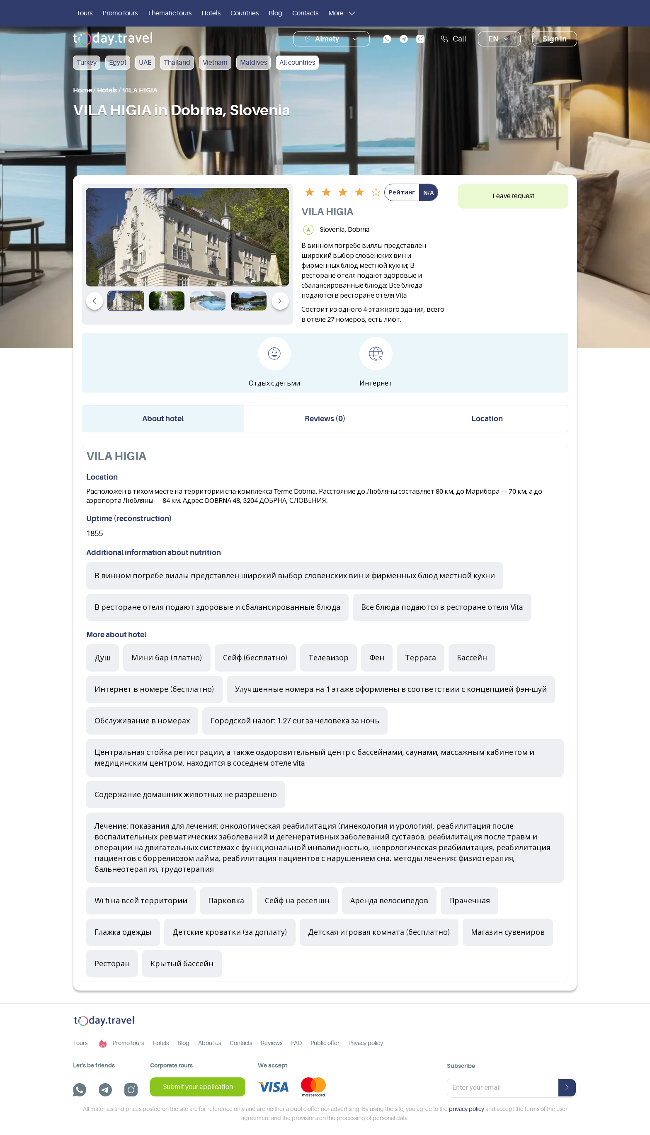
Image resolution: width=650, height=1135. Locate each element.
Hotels (211, 13)
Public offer (325, 1043)
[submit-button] (567, 1087)
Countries (244, 13)
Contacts (305, 13)
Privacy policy (365, 1043)
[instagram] (420, 39)
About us (209, 1043)
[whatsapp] (387, 39)
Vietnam (215, 62)
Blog (275, 13)
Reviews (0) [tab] (325, 419)
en (499, 39)
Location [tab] (487, 419)
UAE (145, 62)
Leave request (513, 196)
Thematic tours (170, 13)
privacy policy (466, 1109)
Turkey (87, 62)
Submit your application (198, 1087)
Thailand (177, 62)
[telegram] (404, 39)
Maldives (253, 62)
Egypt (117, 62)
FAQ (296, 1043)
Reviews (271, 1043)
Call (453, 39)
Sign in (555, 39)
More (342, 13)
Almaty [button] (327, 38)
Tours (84, 13)
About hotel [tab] (163, 419)
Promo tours (120, 13)
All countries (297, 62)
